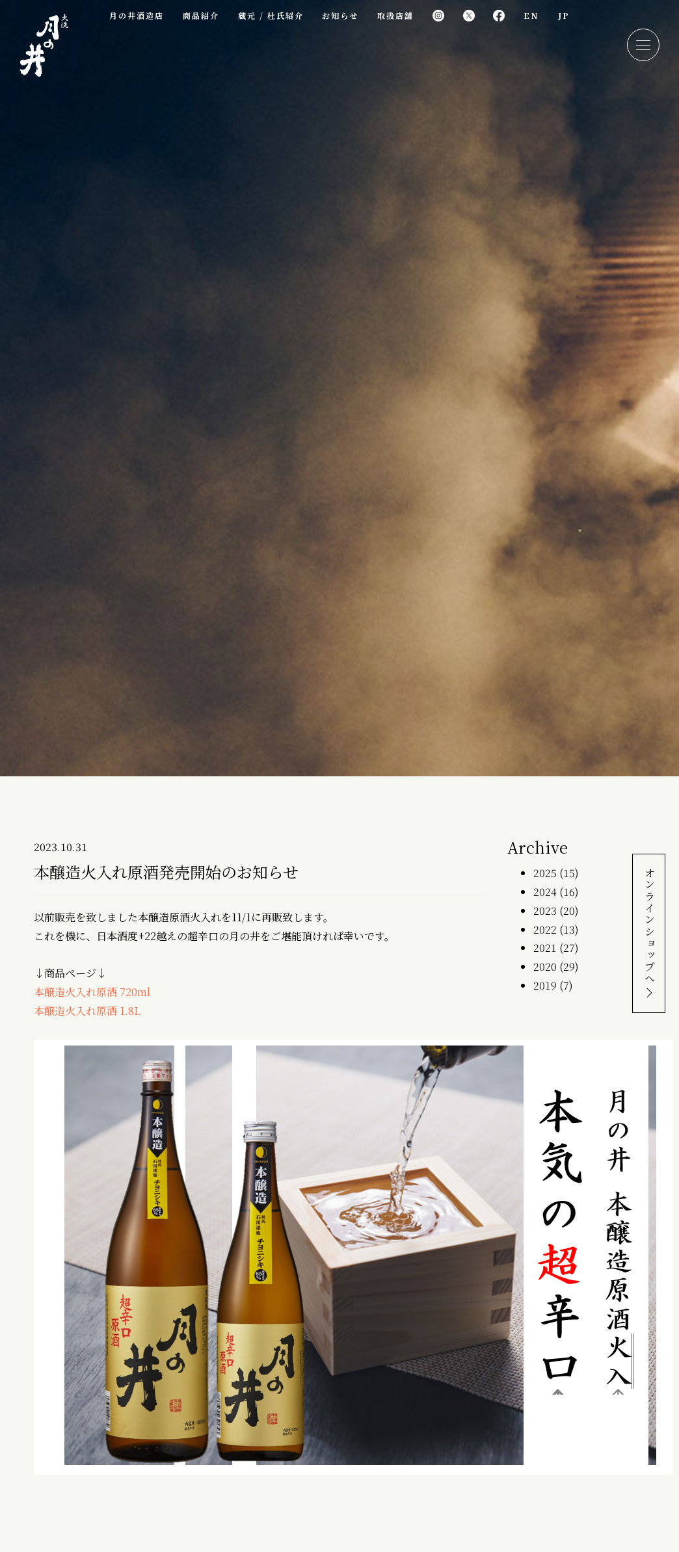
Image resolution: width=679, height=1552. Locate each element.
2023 (545, 910)
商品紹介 (201, 15)
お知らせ (340, 15)
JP (564, 15)
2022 (545, 929)
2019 (545, 985)
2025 (545, 872)
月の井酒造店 (136, 15)
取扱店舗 (395, 15)
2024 (545, 891)
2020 (545, 966)
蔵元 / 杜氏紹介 (271, 15)
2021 (545, 947)
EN (531, 15)
